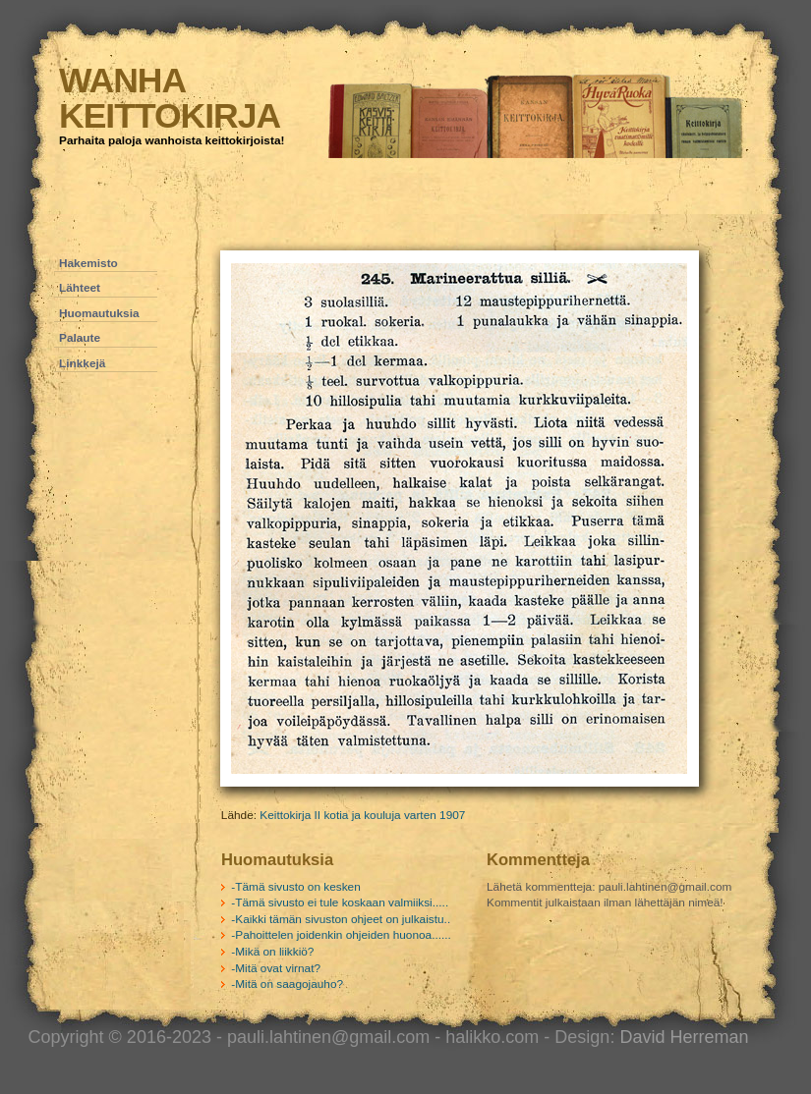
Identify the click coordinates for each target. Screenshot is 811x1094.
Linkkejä (82, 363)
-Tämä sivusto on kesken (295, 887)
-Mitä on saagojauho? (287, 984)
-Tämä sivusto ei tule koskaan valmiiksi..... (339, 902)
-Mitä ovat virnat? (275, 968)
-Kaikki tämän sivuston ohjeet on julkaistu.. (340, 919)
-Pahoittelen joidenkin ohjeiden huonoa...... (341, 935)
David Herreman (683, 1037)
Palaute (79, 338)
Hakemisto (88, 263)
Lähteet (79, 288)
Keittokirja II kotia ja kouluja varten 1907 (362, 815)
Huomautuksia (99, 313)
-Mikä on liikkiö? (272, 951)
